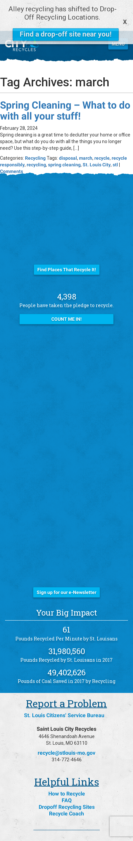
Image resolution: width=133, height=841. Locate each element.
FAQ (67, 779)
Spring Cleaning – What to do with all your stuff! (65, 89)
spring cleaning (64, 143)
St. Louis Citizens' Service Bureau (64, 694)
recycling (36, 143)
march (85, 137)
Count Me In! (66, 298)
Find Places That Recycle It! (66, 248)
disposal (68, 137)
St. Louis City (97, 143)
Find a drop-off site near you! (66, 34)
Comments (11, 150)
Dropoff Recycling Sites (67, 786)
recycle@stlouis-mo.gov (66, 732)
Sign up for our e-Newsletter (66, 571)
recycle (102, 137)
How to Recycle (66, 773)
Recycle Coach (66, 793)
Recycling (35, 137)
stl (115, 143)
